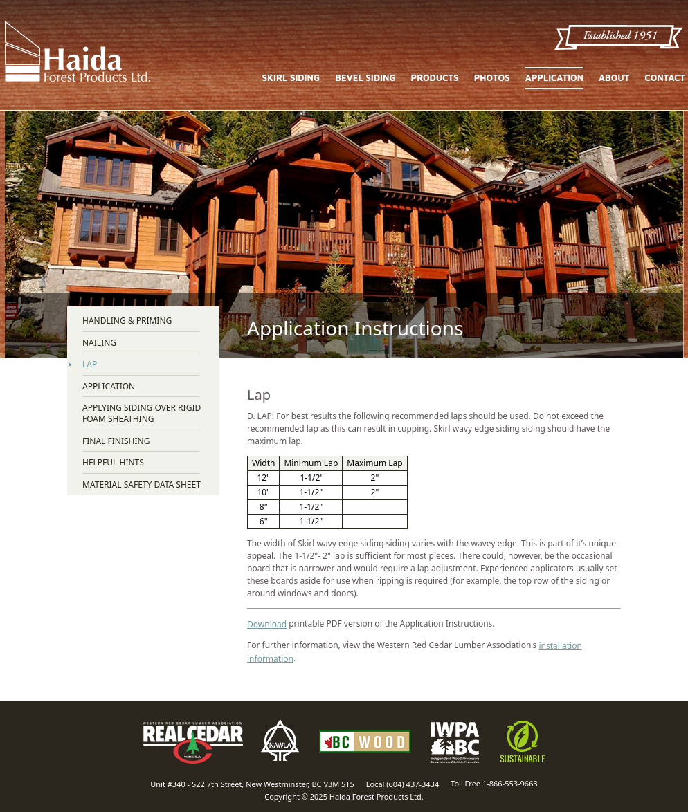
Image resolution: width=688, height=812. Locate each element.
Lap (89, 364)
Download (267, 624)
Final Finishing (116, 441)
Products (435, 77)
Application (554, 77)
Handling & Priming (127, 320)
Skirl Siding (291, 77)
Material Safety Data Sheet (141, 484)
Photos (492, 77)
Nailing (99, 343)
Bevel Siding (365, 77)
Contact (664, 77)
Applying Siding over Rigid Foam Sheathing (141, 413)
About (614, 77)
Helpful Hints (113, 462)
